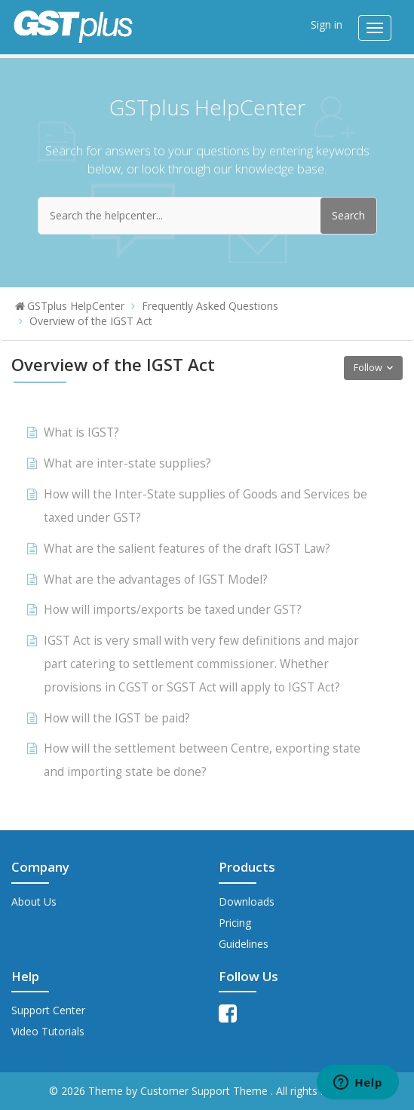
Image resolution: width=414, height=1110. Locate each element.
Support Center (48, 1010)
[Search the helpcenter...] (207, 216)
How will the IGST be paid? (117, 718)
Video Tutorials (47, 1031)
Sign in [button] (326, 24)
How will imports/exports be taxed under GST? (173, 610)
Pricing (235, 922)
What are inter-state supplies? (127, 463)
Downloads (246, 901)
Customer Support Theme (205, 1091)
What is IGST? (81, 432)
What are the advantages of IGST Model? (156, 579)
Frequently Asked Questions (210, 306)
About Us (34, 901)
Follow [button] (368, 367)
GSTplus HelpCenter (75, 306)
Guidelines (243, 944)
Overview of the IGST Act (90, 321)
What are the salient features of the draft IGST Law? (187, 549)
